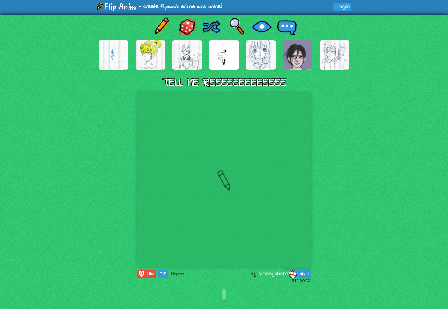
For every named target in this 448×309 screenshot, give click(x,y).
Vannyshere (278, 273)
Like (146, 274)
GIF (163, 274)
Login (342, 6)
